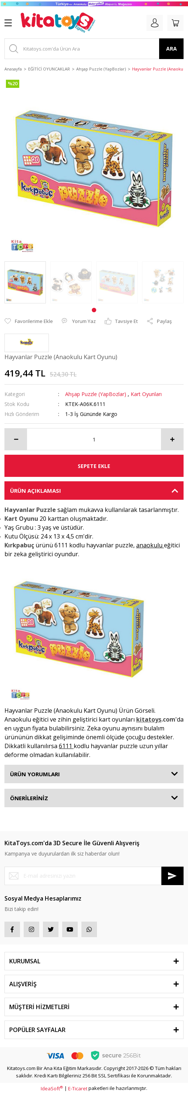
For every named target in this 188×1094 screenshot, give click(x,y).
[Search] (94, 48)
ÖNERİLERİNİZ (29, 798)
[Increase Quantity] (172, 439)
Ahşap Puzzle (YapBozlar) (95, 394)
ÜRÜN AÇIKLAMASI (35, 490)
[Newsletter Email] (94, 876)
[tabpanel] (25, 282)
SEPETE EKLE (94, 465)
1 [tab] (94, 310)
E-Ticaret (77, 1088)
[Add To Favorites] (28, 321)
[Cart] (175, 23)
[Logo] (58, 23)
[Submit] (172, 876)
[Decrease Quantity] (16, 439)
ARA (171, 48)
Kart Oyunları (146, 394)
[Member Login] (155, 23)
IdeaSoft (52, 1088)
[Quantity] (94, 439)
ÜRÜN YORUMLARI (35, 774)
